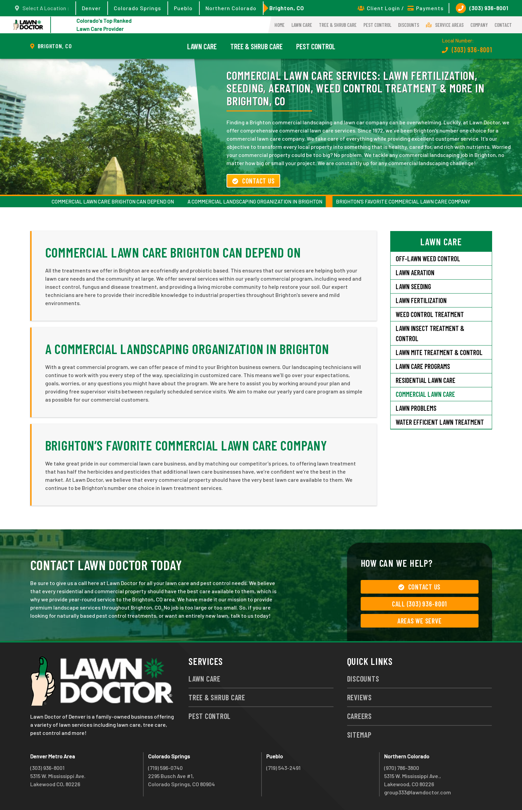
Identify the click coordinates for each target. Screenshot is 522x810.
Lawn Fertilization (421, 300)
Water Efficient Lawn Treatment (440, 422)
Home (279, 25)
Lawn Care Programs (423, 366)
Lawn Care (301, 25)
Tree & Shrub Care (338, 25)
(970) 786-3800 (401, 767)
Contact (503, 25)
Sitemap (359, 734)
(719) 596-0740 (165, 767)
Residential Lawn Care (425, 380)
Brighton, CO (286, 8)
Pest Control (377, 25)
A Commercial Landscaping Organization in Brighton (254, 201)
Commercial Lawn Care (425, 394)
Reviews (359, 697)
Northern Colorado (230, 8)
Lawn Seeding (413, 286)
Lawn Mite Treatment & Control (439, 352)
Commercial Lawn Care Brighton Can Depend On (113, 201)
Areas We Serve (419, 621)
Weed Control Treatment (430, 314)
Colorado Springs (137, 8)
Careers (359, 715)
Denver (91, 8)
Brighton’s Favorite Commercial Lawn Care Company (403, 201)
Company (479, 25)
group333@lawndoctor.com (417, 792)
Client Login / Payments (401, 8)
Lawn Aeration (415, 272)
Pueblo (183, 8)
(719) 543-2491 (283, 767)
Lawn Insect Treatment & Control (430, 333)
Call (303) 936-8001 (419, 604)
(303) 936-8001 (482, 8)
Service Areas (445, 25)
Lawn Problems (416, 408)
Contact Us (253, 181)
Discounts (408, 25)
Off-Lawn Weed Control (428, 258)
